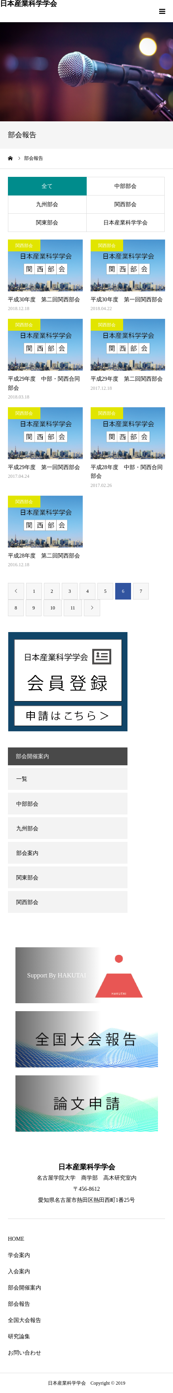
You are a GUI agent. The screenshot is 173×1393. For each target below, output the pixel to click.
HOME (16, 1239)
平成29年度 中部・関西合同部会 (44, 383)
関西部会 (125, 204)
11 (72, 608)
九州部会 (47, 204)
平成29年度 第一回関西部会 (44, 467)
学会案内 (19, 1255)
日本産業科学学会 (28, 3)
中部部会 (125, 186)
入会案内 (19, 1271)
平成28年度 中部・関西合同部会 (127, 471)
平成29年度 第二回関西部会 (127, 379)
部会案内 (27, 853)
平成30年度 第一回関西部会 (127, 300)
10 (52, 608)
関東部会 (47, 223)
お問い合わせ (24, 1353)
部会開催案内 (24, 1288)
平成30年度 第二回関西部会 (44, 300)
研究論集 (19, 1336)
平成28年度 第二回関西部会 (44, 556)
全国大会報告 (24, 1320)
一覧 (21, 779)
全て (47, 186)
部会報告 (19, 1304)
